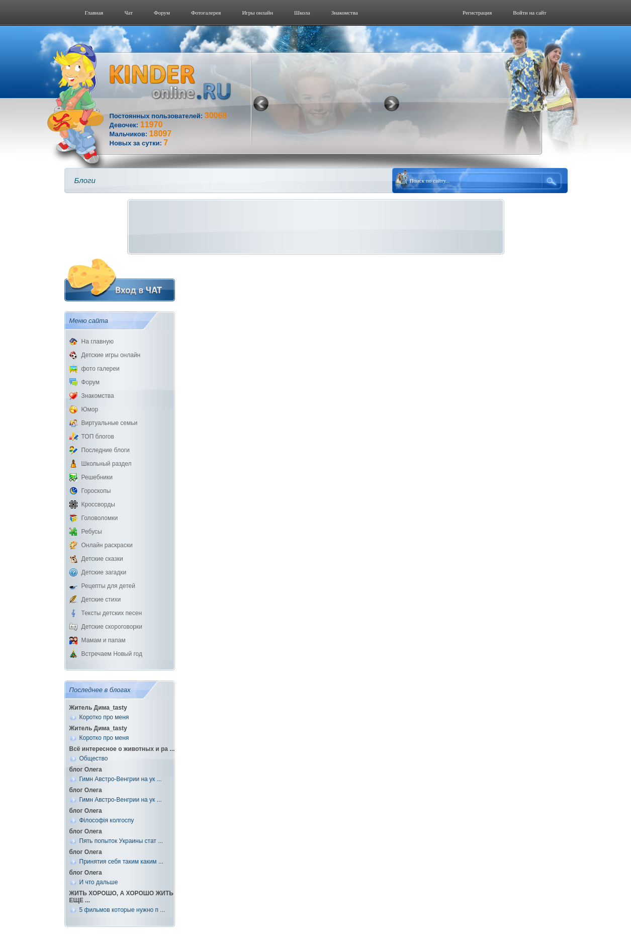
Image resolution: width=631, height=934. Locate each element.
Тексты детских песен (111, 613)
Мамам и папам (103, 640)
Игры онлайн (257, 13)
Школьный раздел (106, 463)
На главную (97, 341)
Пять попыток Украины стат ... (121, 840)
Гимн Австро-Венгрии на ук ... (120, 779)
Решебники (97, 477)
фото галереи (100, 368)
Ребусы (91, 531)
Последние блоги (105, 450)
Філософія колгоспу (106, 820)
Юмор (90, 409)
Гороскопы (96, 490)
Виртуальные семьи (109, 423)
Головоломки (99, 518)
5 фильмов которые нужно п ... (122, 909)
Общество (93, 758)
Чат (128, 13)
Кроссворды (98, 504)
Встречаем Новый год (112, 653)
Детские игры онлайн (111, 355)
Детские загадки (104, 572)
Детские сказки (102, 558)
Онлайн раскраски (107, 545)
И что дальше (98, 882)
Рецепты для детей (108, 585)
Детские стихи (101, 599)
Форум (162, 13)
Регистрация (477, 13)
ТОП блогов (97, 436)
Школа (302, 13)
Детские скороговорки (111, 626)
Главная (94, 13)
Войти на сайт (529, 13)
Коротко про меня (104, 717)
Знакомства (344, 13)
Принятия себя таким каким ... (121, 861)
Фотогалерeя (206, 13)
